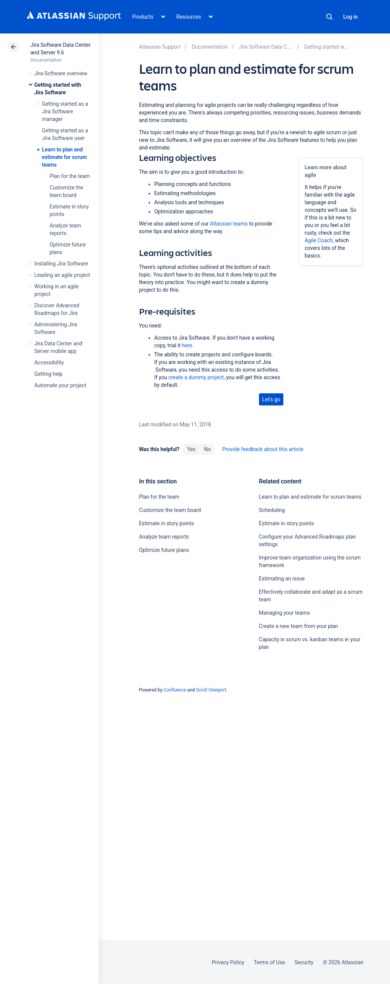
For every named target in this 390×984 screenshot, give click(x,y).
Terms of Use (269, 962)
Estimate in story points (166, 523)
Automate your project (60, 385)
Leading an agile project (62, 275)
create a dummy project (196, 377)
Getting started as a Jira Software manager (65, 111)
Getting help (48, 374)
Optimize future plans (164, 550)
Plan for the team (70, 176)
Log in (350, 17)
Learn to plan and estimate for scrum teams (64, 157)
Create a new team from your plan (298, 626)
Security (303, 962)
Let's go (271, 399)
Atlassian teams (229, 224)
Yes (191, 449)
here (187, 345)
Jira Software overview (61, 73)
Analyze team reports (164, 537)
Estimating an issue (282, 578)
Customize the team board (170, 510)
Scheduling (272, 510)
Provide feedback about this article (262, 449)
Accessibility (49, 362)
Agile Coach (319, 240)
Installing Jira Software (61, 264)
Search (329, 17)
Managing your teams (284, 613)
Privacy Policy (228, 962)
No (207, 449)
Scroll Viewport (211, 690)
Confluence (174, 690)
